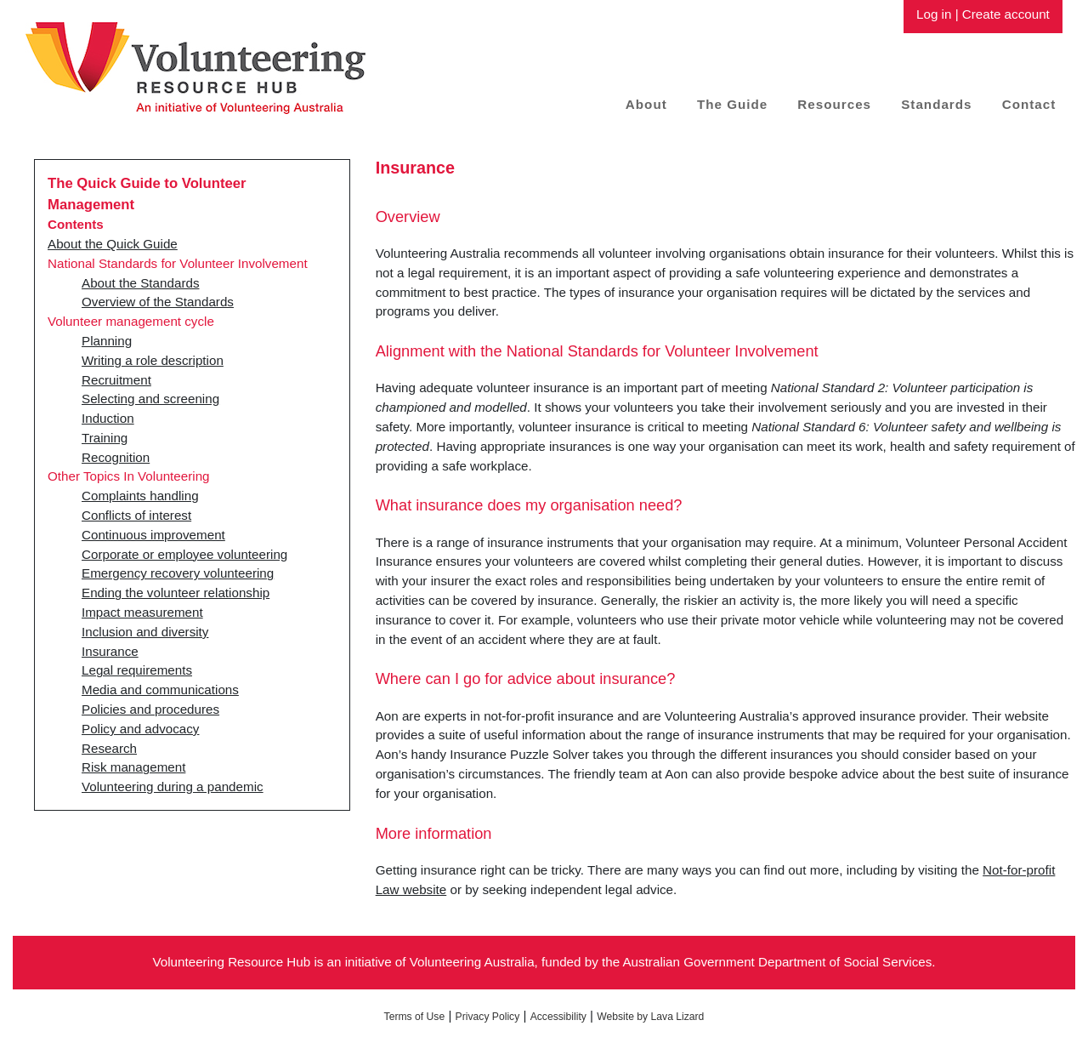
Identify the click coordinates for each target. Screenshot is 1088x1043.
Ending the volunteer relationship (175, 592)
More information (434, 833)
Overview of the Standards (158, 301)
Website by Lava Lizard (650, 1017)
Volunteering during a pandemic (173, 786)
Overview (408, 216)
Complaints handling (140, 495)
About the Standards (140, 283)
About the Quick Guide (113, 244)
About (646, 104)
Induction (108, 418)
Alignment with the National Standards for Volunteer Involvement (597, 351)
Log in (933, 14)
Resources (834, 104)
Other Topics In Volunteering (129, 476)
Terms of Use (414, 1017)
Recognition (116, 457)
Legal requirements (137, 670)
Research (109, 748)
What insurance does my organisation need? (529, 505)
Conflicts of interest (136, 515)
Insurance (110, 651)
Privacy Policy (488, 1017)
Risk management (133, 767)
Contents (76, 224)
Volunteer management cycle (131, 321)
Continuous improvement (153, 534)
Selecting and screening (150, 398)
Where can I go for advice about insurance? (526, 678)
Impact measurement (142, 612)
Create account (1006, 14)
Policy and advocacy (140, 728)
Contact (1029, 104)
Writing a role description (153, 360)
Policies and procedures (150, 709)
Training (105, 437)
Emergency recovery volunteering (178, 573)
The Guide (732, 104)
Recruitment (116, 380)
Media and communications (160, 689)
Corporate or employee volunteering (184, 554)
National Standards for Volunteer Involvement (178, 263)
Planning (107, 340)
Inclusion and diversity (145, 631)
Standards (936, 104)
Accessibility (558, 1017)
